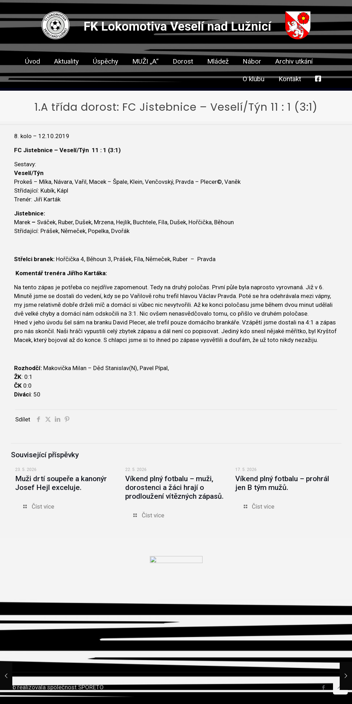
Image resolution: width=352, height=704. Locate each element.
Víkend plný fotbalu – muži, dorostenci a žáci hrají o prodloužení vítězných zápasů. (174, 487)
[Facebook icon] (323, 687)
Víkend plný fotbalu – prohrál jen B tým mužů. (282, 483)
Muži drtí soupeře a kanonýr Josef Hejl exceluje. (61, 483)
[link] (183, 73)
